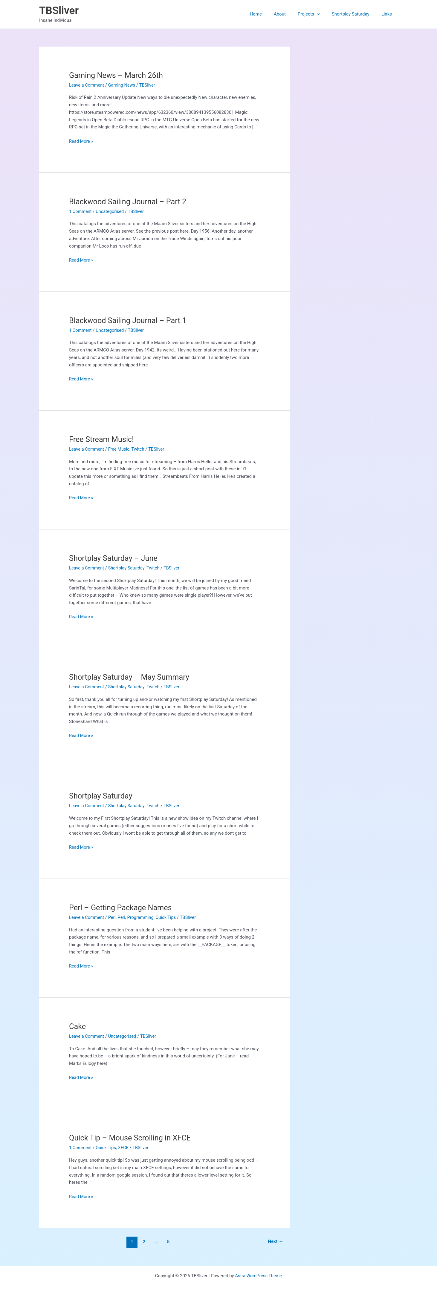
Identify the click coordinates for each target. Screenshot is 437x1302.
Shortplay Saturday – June (114, 558)
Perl (113, 917)
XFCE (124, 1147)
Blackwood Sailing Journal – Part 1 (129, 320)
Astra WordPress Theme (258, 1275)
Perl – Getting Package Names (122, 907)
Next (275, 1241)
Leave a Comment (87, 85)
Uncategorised (111, 211)
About (290, 14)
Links (388, 14)
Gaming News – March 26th (117, 75)
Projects (316, 14)
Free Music (120, 449)
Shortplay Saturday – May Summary (131, 677)
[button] (324, 14)
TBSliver (59, 10)
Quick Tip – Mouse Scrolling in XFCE (132, 1137)
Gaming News (123, 85)
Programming (142, 917)
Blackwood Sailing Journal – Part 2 (129, 201)
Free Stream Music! (102, 439)
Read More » (81, 141)
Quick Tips (168, 917)
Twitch (139, 449)
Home (269, 14)
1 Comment (80, 211)
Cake (77, 1026)
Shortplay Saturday (355, 14)
